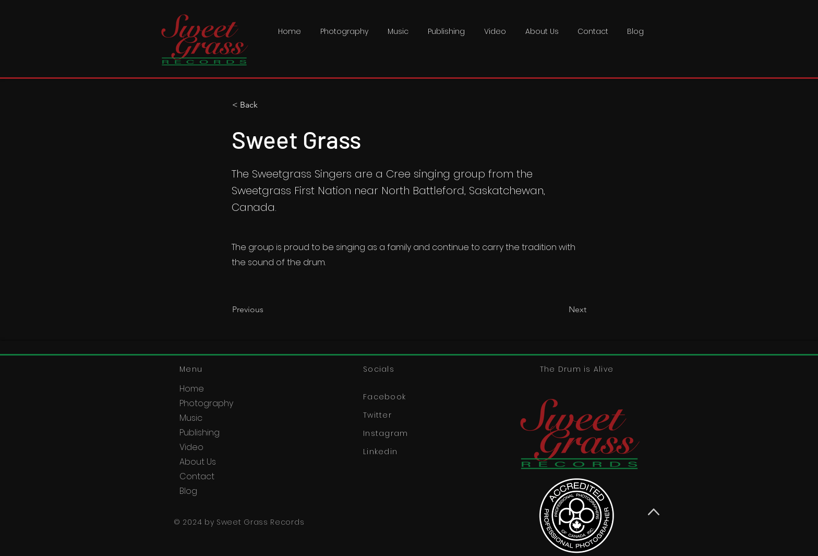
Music (190, 418)
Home (191, 389)
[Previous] (266, 309)
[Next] (560, 309)
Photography (206, 403)
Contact (196, 476)
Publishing (199, 433)
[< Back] (266, 104)
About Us (197, 462)
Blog (188, 491)
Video (191, 447)
